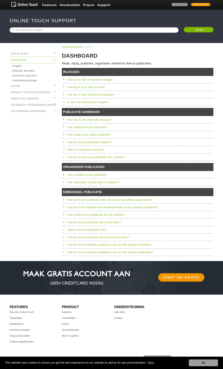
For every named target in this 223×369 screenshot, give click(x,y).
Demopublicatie (70, 329)
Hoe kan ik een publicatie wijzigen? (89, 119)
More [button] (151, 362)
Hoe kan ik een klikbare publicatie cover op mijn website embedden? (110, 252)
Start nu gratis (181, 278)
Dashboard (19, 60)
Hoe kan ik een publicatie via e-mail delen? (94, 222)
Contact (118, 318)
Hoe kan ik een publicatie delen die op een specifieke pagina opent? (110, 199)
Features (49, 5)
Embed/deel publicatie (24, 80)
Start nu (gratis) (70, 335)
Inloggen (180, 5)
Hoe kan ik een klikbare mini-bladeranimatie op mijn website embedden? (112, 207)
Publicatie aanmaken (23, 70)
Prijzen (89, 5)
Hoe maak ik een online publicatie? (89, 134)
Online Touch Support (72, 47)
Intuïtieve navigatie (20, 329)
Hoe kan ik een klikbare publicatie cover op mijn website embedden (109, 244)
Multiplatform (17, 324)
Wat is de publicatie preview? (85, 149)
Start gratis (200, 5)
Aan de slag (19, 53)
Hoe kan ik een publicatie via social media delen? (98, 237)
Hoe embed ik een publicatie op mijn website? (96, 214)
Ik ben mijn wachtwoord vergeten (88, 102)
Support (104, 5)
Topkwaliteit (16, 318)
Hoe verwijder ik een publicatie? (87, 174)
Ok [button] (203, 362)
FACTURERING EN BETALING (28, 111)
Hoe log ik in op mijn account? (86, 87)
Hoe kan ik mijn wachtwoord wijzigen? (91, 94)
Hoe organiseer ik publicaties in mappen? (93, 182)
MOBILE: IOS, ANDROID (25, 98)
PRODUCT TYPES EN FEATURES (30, 92)
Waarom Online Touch (22, 312)
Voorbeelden (70, 5)
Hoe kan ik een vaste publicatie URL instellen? (96, 157)
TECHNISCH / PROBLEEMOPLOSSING (33, 104)
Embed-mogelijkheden (22, 341)
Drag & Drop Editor (20, 335)
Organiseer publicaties (24, 75)
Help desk (119, 312)
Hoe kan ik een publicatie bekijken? (89, 142)
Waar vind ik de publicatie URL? (87, 229)
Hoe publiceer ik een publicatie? (87, 127)
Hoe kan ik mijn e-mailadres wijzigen (90, 79)
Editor (15, 86)
